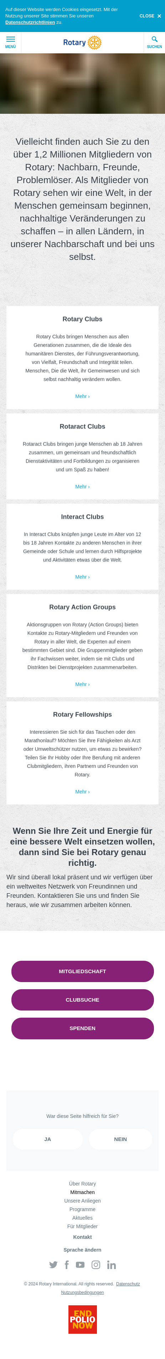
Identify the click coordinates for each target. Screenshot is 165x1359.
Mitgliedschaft (82, 971)
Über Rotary (82, 1184)
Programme (82, 1209)
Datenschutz (128, 1283)
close (147, 16)
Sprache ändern (83, 1250)
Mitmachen (82, 1192)
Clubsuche (82, 1000)
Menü (10, 43)
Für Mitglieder (82, 1226)
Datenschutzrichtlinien (30, 22)
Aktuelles (82, 1218)
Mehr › (82, 397)
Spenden (82, 1028)
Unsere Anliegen (82, 1201)
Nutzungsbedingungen (82, 1292)
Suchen (154, 42)
